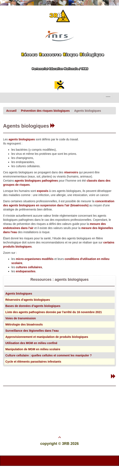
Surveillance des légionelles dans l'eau (32, 330)
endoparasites (25, 271)
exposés (42, 191)
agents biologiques (21, 139)
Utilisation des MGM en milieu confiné (31, 343)
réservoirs (71, 172)
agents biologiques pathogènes (37, 180)
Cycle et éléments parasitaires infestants (33, 361)
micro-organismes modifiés (35, 259)
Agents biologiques (18, 293)
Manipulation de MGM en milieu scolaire (32, 349)
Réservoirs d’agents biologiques (27, 299)
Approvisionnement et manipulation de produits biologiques (46, 336)
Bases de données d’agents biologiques (32, 306)
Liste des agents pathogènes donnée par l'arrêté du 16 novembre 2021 (53, 312)
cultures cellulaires (29, 267)
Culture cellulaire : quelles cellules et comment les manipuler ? (48, 355)
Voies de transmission (20, 318)
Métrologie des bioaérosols (24, 324)
